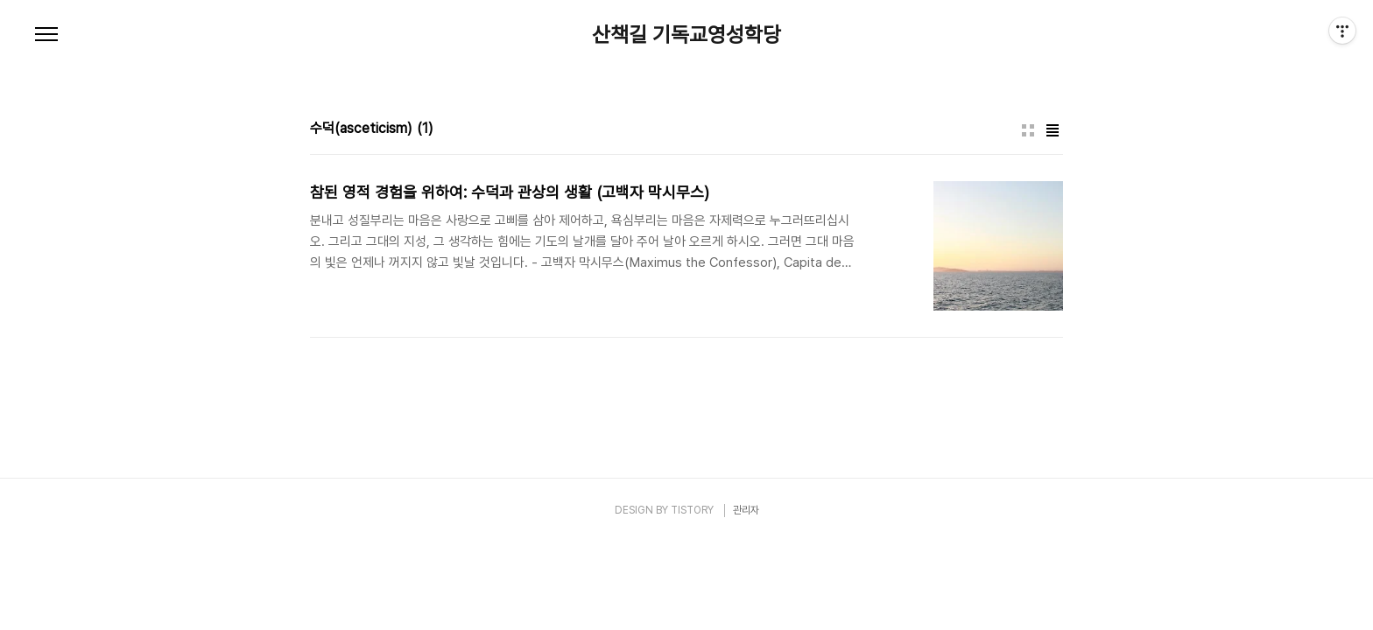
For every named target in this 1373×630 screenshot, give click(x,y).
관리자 (746, 510)
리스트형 (1052, 130)
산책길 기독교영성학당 (686, 35)
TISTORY (692, 510)
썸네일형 (1028, 130)
